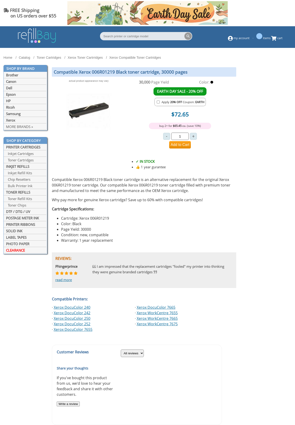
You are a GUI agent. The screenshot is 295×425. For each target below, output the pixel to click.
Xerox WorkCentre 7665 (157, 318)
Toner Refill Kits (19, 198)
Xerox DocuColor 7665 (156, 307)
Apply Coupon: (183, 102)
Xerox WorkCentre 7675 (157, 323)
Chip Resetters (18, 179)
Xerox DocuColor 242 (72, 312)
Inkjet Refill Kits (19, 173)
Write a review (68, 404)
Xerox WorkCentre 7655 (157, 312)
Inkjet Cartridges (20, 153)
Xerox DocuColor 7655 (73, 329)
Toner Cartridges (20, 160)
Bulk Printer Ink (19, 185)
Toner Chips (16, 205)
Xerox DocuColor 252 (72, 323)
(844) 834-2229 (273, 13)
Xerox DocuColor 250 (72, 318)
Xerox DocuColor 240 (72, 307)
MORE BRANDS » (19, 126)
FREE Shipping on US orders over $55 (29, 13)
